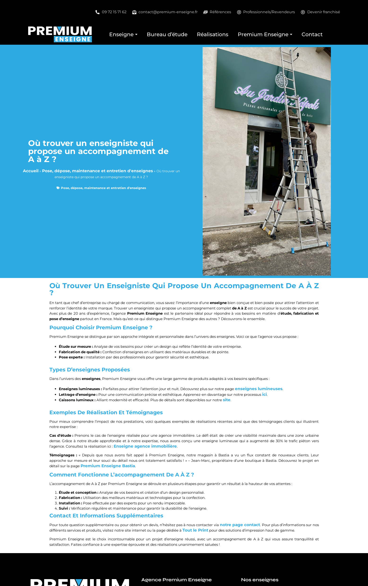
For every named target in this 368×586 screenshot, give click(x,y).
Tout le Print (195, 530)
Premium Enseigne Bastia (108, 465)
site (226, 399)
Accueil (31, 170)
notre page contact (240, 524)
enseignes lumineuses (258, 388)
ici (264, 394)
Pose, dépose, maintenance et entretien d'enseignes (97, 170)
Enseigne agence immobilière (145, 446)
